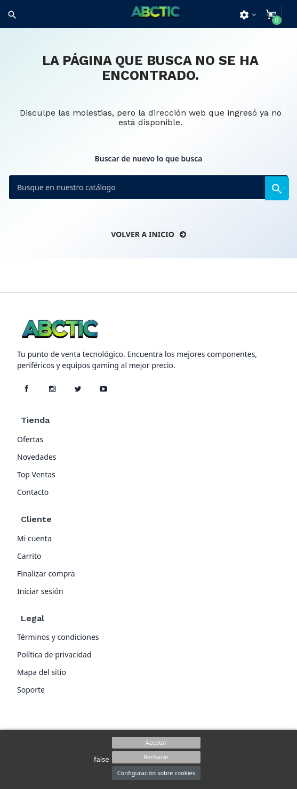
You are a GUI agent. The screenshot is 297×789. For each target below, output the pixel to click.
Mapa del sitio (41, 672)
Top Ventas (36, 474)
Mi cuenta (34, 538)
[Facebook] (26, 388)
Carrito (29, 556)
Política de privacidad (54, 654)
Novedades (37, 457)
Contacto (33, 492)
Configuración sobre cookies (156, 773)
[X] (77, 388)
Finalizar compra (46, 573)
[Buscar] (148, 187)
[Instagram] (52, 388)
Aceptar (156, 742)
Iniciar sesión (40, 591)
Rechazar (155, 757)
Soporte (31, 690)
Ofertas (30, 439)
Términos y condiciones (58, 637)
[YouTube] (103, 388)
